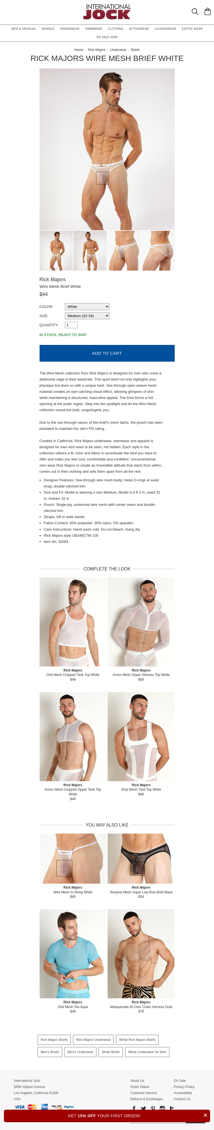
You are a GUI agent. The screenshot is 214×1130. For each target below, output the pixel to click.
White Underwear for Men (147, 1051)
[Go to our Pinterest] (152, 1108)
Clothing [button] (115, 28)
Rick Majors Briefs (54, 1038)
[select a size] (87, 315)
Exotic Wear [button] (192, 28)
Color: (47, 307)
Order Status (139, 1085)
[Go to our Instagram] (162, 1108)
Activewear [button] (139, 28)
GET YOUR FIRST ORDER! (139, 1115)
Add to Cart (107, 351)
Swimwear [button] (93, 28)
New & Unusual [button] (23, 28)
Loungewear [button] (165, 28)
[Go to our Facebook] (134, 1108)
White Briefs (111, 1051)
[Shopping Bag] (207, 11)
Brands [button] (48, 28)
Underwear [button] (70, 28)
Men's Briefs (50, 1051)
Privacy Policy (184, 1085)
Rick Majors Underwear (93, 1038)
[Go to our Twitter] (143, 1108)
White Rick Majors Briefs (137, 1038)
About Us (137, 1079)
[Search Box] (195, 11)
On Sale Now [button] (107, 37)
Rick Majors (53, 279)
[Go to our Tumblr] (171, 1108)
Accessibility (183, 1092)
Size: (44, 316)
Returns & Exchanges (146, 1098)
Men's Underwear (80, 1051)
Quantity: (49, 325)
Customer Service (143, 1092)
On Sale (180, 1079)
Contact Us (182, 1098)
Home (78, 50)
